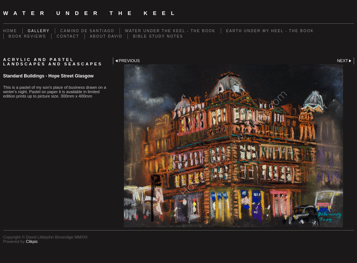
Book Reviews (27, 36)
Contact (68, 36)
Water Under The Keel (91, 13)
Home (10, 31)
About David (106, 36)
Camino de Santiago (87, 31)
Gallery (39, 31)
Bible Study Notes (158, 36)
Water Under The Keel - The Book (170, 31)
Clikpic (32, 241)
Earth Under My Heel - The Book (270, 31)
